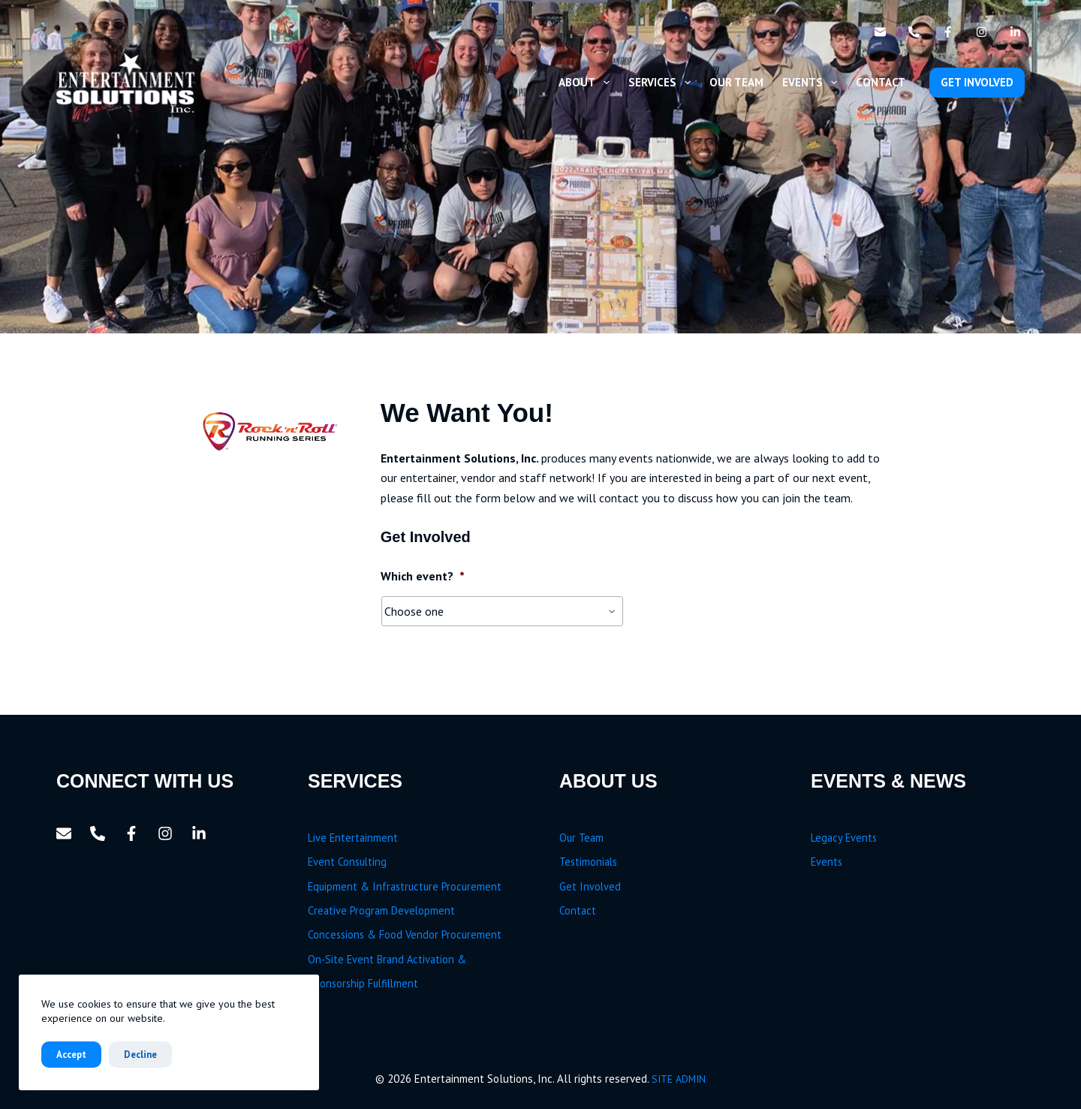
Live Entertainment (353, 837)
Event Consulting (347, 861)
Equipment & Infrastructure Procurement (404, 886)
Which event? (423, 575)
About (587, 83)
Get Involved (590, 886)
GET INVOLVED (977, 82)
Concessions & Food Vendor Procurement (404, 934)
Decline (140, 1054)
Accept (71, 1054)
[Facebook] (947, 32)
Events (812, 83)
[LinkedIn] (1015, 32)
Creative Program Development (381, 910)
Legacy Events (844, 837)
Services (662, 83)
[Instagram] (981, 32)
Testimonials (588, 861)
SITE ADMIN (679, 1079)
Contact (880, 82)
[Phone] (914, 32)
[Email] (880, 32)
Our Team (736, 82)
